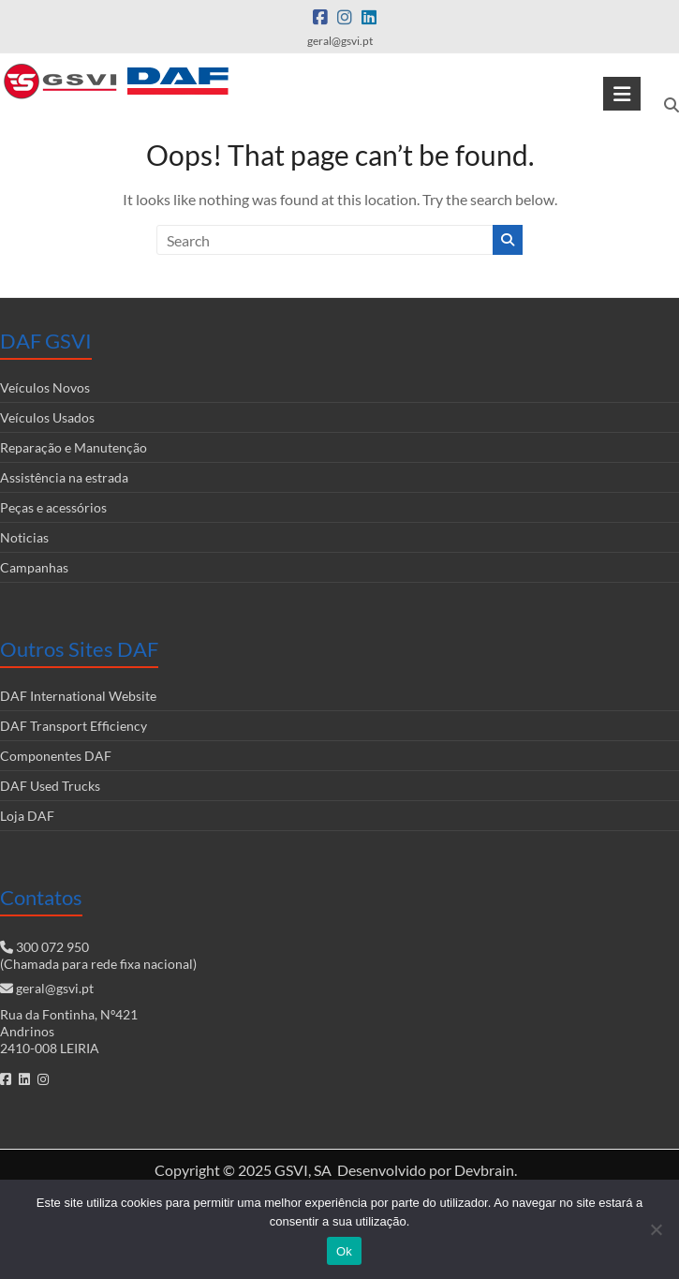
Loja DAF (27, 816)
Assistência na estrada (64, 477)
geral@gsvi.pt (55, 988)
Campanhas (34, 567)
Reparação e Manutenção (73, 447)
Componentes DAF (55, 756)
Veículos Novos (45, 387)
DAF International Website (78, 696)
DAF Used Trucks (50, 786)
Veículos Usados (47, 417)
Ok (344, 1251)
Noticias (24, 537)
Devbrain (484, 1170)
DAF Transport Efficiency (73, 726)
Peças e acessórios (53, 507)
